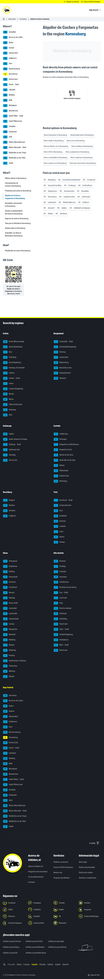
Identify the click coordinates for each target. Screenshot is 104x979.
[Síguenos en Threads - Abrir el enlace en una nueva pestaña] (65, 903)
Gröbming (9, 357)
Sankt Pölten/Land (12, 121)
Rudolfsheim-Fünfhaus (14, 660)
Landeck (60, 526)
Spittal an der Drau (63, 455)
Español (35, 964)
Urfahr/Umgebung (63, 634)
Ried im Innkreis (62, 608)
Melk (7, 100)
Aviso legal (83, 862)
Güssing (60, 352)
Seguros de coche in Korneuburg (16, 218)
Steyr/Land (60, 624)
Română (42, 964)
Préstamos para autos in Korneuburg (18, 190)
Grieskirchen (61, 582)
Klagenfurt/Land (63, 449)
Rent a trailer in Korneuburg (53, 140)
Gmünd (8, 47)
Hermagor (60, 439)
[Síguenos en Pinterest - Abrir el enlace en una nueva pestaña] (14, 916)
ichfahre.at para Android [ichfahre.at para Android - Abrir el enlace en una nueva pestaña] (57, 947)
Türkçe (19, 964)
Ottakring (9, 650)
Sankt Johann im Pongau (15, 439)
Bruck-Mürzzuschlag (13, 341)
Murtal (8, 394)
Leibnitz (9, 373)
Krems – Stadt (11, 84)
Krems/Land (10, 79)
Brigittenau (10, 566)
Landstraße (10, 613)
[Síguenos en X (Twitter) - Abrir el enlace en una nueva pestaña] (39, 910)
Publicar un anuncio (61, 862)
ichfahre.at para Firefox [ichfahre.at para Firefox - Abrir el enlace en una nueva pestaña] (34, 941)
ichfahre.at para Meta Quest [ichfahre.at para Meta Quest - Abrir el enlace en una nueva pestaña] (35, 953)
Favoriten (9, 582)
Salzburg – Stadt (12, 444)
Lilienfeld (9, 89)
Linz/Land (60, 598)
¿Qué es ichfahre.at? (35, 866)
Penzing (9, 655)
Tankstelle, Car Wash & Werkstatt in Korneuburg (13, 234)
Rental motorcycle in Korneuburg (82, 135)
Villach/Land (61, 476)
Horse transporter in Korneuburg (55, 135)
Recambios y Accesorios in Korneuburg (13, 204)
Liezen (8, 383)
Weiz (7, 415)
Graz (7, 352)
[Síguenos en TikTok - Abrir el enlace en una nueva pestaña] (14, 910)
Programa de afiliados (62, 878)
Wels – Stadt (61, 645)
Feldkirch (9, 516)
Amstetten (9, 32)
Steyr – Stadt (61, 629)
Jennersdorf (61, 357)
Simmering (10, 666)
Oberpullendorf (62, 373)
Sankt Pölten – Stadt (13, 116)
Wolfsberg (60, 481)
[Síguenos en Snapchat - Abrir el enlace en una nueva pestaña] (90, 910)
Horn (7, 63)
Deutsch (66, 964)
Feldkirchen (61, 434)
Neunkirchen (10, 110)
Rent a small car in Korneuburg (81, 157)
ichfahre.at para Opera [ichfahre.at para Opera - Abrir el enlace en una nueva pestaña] (11, 947)
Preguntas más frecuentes (37, 871)
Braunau (60, 561)
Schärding (60, 618)
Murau (8, 399)
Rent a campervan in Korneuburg (77, 152)
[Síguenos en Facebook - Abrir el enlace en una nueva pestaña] (14, 903)
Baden (8, 42)
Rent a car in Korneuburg (76, 140)
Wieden (8, 676)
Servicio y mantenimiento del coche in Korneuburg (13, 212)
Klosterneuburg (11, 68)
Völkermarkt (61, 470)
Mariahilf (9, 634)
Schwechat (10, 131)
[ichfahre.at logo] (7, 10)
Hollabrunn (10, 58)
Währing (9, 671)
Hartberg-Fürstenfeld (14, 367)
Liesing (8, 624)
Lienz (58, 531)
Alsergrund (10, 561)
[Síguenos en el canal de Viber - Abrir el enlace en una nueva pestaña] (39, 923)
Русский (11, 964)
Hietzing (9, 598)
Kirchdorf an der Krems (65, 587)
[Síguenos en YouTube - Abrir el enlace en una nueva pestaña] (90, 903)
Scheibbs (9, 126)
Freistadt (60, 571)
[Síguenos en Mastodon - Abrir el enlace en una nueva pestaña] (65, 923)
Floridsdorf (10, 587)
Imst (58, 510)
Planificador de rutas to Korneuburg (17, 250)
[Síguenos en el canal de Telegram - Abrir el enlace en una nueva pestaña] (14, 923)
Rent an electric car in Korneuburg (56, 146)
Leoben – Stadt (11, 378)
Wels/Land (60, 650)
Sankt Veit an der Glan (64, 460)
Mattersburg (61, 362)
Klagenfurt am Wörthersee (66, 444)
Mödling (9, 95)
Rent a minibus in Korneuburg (82, 146)
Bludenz (9, 505)
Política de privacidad (87, 867)
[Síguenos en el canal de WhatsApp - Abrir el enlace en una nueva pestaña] (90, 916)
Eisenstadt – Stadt (63, 341)
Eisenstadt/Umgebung (65, 346)
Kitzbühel (60, 516)
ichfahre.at (12, 975)
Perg (58, 603)
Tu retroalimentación (36, 877)
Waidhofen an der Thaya (14, 152)
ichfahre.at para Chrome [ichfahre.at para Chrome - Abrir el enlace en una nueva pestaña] (12, 941)
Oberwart (60, 378)
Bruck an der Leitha (13, 37)
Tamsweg (9, 455)
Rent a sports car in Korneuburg (55, 163)
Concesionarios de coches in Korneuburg (13, 184)
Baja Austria (12, 19)
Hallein (8, 434)
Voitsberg (9, 409)
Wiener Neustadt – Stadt (14, 147)
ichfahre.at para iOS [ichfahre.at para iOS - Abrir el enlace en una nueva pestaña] (10, 953)
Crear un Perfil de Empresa (63, 867)
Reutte (59, 537)
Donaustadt (10, 577)
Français (26, 964)
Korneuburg (23, 19)
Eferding (60, 566)
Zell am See (10, 460)
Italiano (50, 964)
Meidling (9, 639)
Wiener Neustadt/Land (14, 142)
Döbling (9, 571)
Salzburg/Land (11, 449)
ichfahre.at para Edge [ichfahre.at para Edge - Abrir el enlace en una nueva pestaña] (56, 941)
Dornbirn (9, 510)
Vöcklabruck (61, 639)
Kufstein (60, 521)
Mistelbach (10, 105)
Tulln (7, 137)
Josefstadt (10, 608)
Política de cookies (86, 872)
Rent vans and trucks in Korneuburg (83, 163)
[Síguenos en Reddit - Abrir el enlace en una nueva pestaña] (65, 910)
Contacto (31, 882)
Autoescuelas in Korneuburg (15, 228)
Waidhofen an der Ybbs (14, 157)
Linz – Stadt (61, 592)
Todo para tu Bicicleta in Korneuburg (18, 223)
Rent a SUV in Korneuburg (53, 152)
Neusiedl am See (63, 367)
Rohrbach (60, 613)
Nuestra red (58, 872)
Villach (59, 465)
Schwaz (59, 542)
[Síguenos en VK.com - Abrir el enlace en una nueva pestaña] (65, 916)
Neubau (8, 645)
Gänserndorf (10, 53)
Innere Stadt (10, 603)
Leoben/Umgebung (13, 388)
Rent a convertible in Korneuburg (55, 157)
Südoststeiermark (12, 404)
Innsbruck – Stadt (63, 500)
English (58, 964)
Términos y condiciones (87, 878)
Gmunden (60, 577)
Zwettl (8, 163)
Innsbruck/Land (62, 505)
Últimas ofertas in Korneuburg (15, 178)
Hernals (8, 592)
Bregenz (9, 500)
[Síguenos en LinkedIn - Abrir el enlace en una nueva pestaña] (39, 916)
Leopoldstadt (11, 618)
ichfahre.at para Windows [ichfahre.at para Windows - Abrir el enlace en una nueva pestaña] (35, 947)
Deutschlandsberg (12, 346)
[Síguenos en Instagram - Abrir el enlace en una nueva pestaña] (39, 903)
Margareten (10, 629)
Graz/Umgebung (12, 362)
